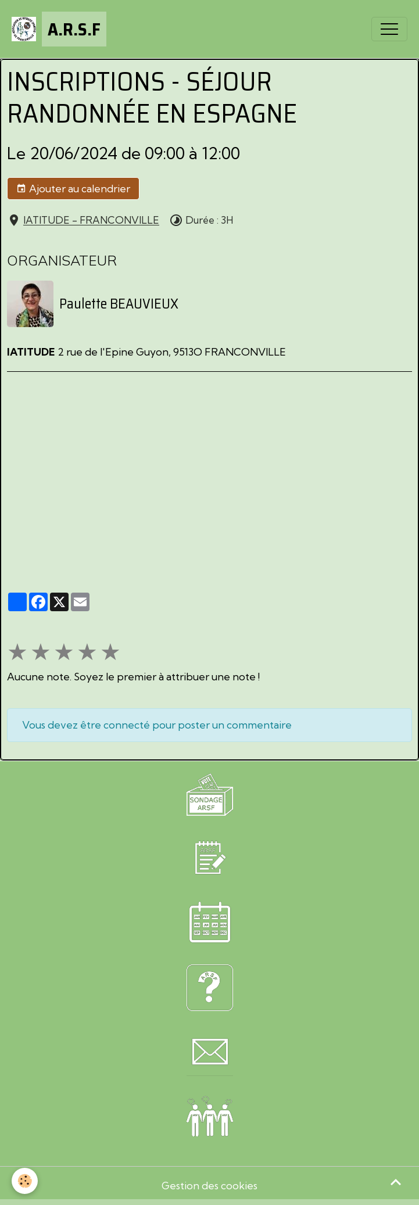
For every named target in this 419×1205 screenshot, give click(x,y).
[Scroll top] (395, 1181)
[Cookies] (25, 1181)
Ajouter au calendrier (73, 188)
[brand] (59, 29)
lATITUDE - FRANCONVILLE (91, 220)
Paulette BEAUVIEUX (118, 304)
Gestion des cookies (209, 1185)
